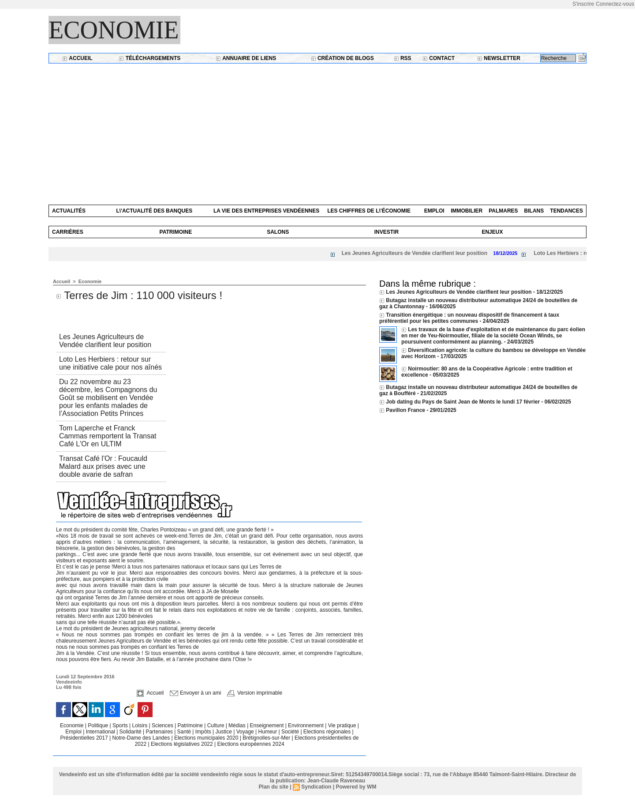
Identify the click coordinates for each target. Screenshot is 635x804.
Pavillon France (406, 410)
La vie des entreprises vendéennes (266, 211)
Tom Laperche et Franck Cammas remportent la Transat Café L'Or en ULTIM (108, 436)
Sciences (163, 725)
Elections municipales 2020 (206, 738)
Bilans (534, 211)
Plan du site (273, 787)
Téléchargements (149, 58)
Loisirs (140, 725)
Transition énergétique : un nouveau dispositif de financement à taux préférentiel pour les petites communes (469, 318)
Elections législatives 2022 (182, 744)
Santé (185, 732)
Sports (120, 725)
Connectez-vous (615, 4)
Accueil (77, 58)
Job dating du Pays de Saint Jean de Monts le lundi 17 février (463, 402)
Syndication (316, 787)
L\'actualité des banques (154, 211)
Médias (237, 725)
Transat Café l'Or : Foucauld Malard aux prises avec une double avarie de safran (103, 466)
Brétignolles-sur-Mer (267, 738)
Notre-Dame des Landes (141, 738)
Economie (114, 30)
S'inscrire (583, 4)
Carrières (67, 232)
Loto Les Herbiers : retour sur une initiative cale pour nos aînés (110, 363)
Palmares (503, 211)
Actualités (69, 211)
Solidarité (131, 732)
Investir (386, 232)
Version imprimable (254, 693)
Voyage (245, 732)
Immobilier (466, 211)
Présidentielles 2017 (84, 738)
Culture (216, 725)
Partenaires (160, 732)
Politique (98, 725)
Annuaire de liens (246, 58)
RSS (402, 58)
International (101, 732)
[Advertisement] (317, 129)
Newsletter (498, 58)
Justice (225, 732)
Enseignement (267, 725)
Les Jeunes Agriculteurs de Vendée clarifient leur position (417, 253)
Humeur (268, 732)
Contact (438, 58)
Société (290, 732)
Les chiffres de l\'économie (369, 211)
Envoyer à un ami (195, 693)
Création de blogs (342, 58)
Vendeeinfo (69, 681)
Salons (278, 232)
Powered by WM (356, 787)
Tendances (566, 211)
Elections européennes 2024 (250, 744)
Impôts (203, 732)
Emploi (434, 211)
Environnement (306, 725)
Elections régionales (327, 732)
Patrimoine (176, 232)
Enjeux (492, 232)
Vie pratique (343, 725)
